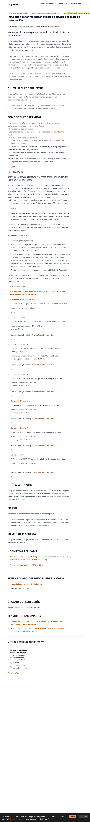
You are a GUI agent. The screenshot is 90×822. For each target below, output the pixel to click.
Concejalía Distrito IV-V (20, 401)
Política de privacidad (16, 819)
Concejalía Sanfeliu (19, 455)
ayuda (26, 159)
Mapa (13, 312)
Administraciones (47, 3)
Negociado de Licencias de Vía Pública (26, 584)
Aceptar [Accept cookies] (72, 817)
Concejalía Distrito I (19, 317)
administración (54, 27)
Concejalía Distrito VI (19, 428)
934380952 (16, 663)
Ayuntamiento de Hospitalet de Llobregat (45, 13)
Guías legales (76, 3)
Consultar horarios (46, 335)
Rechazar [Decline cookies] (83, 816)
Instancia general (17, 286)
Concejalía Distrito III (20, 374)
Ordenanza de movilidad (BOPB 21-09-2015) (28, 565)
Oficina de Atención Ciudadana (24, 299)
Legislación (63, 3)
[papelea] (15, 3)
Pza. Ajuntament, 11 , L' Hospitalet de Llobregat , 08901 (20, 658)
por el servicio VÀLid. (35, 126)
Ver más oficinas (14, 673)
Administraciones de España (18, 13)
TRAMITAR (12, 167)
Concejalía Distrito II (19, 344)
